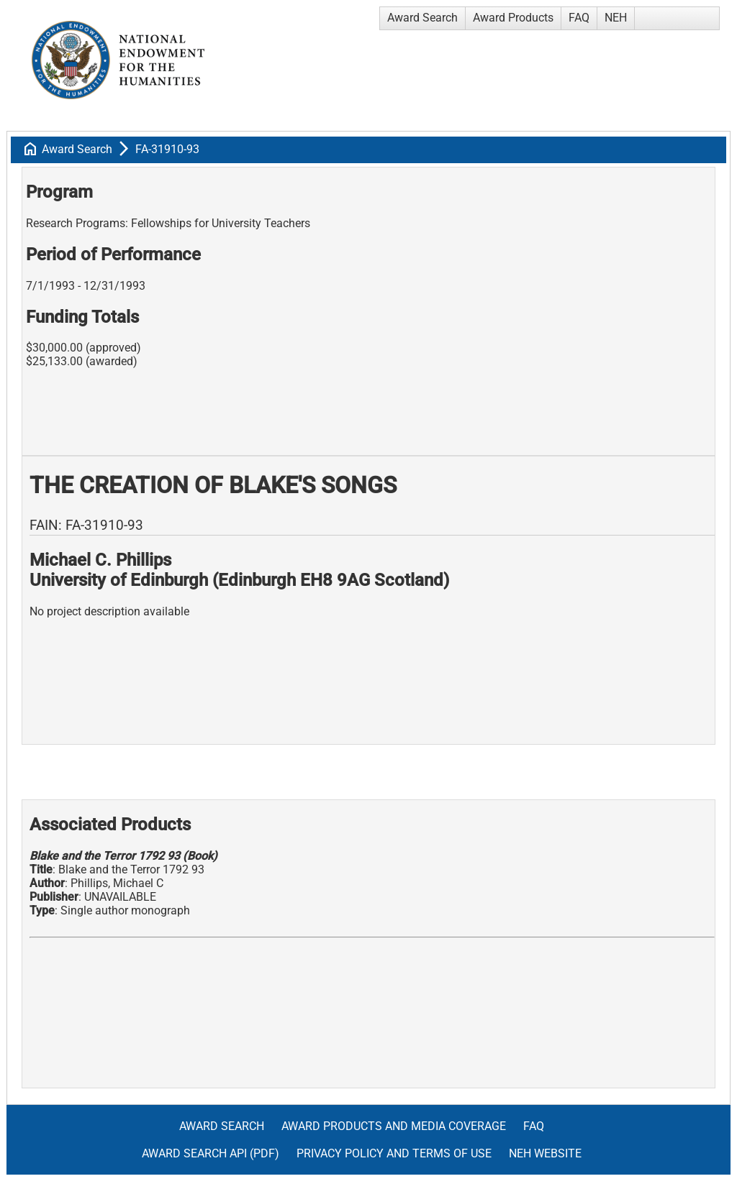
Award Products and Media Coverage (393, 1126)
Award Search (422, 17)
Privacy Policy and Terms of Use (394, 1153)
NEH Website (545, 1153)
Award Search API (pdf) (210, 1153)
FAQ (579, 17)
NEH (616, 17)
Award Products (513, 17)
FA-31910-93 (167, 149)
